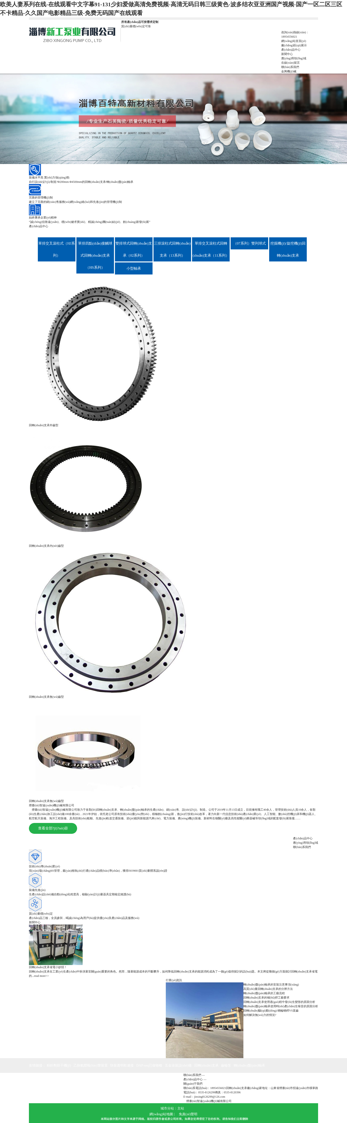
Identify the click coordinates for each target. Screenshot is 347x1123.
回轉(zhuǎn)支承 (206, 1065)
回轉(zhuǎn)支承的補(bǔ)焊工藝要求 (266, 997)
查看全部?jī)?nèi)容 (53, 828)
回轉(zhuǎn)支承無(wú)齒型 (46, 696)
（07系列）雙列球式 (249, 243)
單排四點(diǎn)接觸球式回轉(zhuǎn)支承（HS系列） (95, 255)
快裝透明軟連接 (122, 1065)
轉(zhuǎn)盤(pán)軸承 (249, 1065)
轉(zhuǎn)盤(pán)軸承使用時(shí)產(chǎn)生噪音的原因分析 (280, 1006)
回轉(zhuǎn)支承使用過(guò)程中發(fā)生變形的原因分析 (279, 1002)
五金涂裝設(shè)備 (178, 1065)
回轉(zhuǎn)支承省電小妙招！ (48, 967)
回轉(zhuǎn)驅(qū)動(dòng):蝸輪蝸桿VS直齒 (271, 1010)
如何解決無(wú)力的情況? (259, 1015)
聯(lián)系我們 (302, 847)
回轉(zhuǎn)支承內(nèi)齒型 (46, 546)
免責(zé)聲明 (188, 1114)
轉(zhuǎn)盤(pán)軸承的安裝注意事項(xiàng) (271, 984)
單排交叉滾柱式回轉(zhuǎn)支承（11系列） (211, 249)
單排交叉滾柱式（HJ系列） (56, 249)
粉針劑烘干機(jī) (59, 1065)
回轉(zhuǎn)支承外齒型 (43, 425)
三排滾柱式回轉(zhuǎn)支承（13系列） (172, 249)
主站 (180, 1108)
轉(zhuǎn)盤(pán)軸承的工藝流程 (264, 993)
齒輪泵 (226, 1065)
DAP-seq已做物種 (149, 1065)
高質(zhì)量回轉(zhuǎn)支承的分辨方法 (268, 989)
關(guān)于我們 (192, 1083)
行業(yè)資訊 (174, 980)
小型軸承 (134, 268)
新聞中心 (34, 922)
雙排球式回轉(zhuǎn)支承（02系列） (133, 249)
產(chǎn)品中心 (38, 226)
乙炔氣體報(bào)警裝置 (90, 1065)
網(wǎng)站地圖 (161, 1114)
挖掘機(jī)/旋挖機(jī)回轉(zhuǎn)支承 (288, 249)
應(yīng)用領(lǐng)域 (305, 842)
